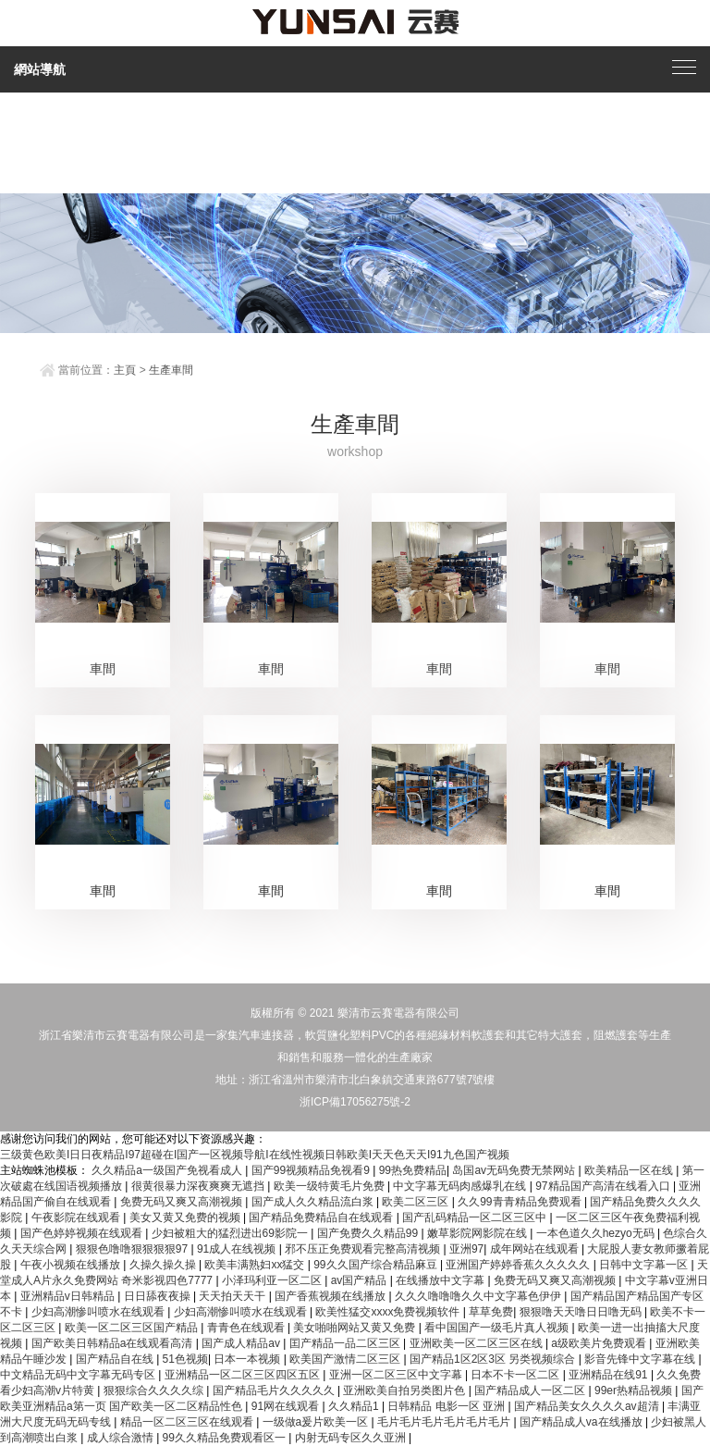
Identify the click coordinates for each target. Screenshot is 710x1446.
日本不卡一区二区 (516, 1374)
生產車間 (171, 370)
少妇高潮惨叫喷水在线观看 (99, 1311)
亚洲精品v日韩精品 (68, 1296)
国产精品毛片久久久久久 (275, 1390)
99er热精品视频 (634, 1390)
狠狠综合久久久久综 (155, 1390)
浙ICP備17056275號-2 (355, 1101)
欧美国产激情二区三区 (346, 1359)
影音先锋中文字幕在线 (641, 1359)
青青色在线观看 (247, 1327)
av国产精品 (360, 1280)
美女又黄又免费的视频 (186, 1217)
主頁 (125, 370)
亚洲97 (466, 1248)
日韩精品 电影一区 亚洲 (447, 1406)
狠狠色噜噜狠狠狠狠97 (133, 1248)
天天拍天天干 (233, 1296)
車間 (103, 668)
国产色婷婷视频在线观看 (82, 1233)
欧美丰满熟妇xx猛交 (255, 1264)
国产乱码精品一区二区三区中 (475, 1217)
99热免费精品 (413, 1170)
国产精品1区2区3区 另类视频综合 (494, 1359)
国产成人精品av (242, 1343)
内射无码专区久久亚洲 (352, 1437)
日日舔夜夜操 (158, 1296)
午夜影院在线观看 (77, 1217)
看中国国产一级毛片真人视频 (497, 1327)
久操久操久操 (164, 1264)
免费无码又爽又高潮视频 (182, 1201)
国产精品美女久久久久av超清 (588, 1406)
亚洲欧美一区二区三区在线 (477, 1343)
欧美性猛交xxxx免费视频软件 (388, 1311)
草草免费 (491, 1311)
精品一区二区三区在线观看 (188, 1421)
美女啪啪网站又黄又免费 (355, 1327)
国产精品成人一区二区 (531, 1390)
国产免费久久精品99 (369, 1233)
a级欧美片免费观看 (600, 1343)
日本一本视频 (248, 1359)
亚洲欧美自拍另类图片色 (405, 1390)
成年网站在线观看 (535, 1248)
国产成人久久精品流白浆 (313, 1201)
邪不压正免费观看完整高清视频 (364, 1248)
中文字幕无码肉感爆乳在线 (461, 1186)
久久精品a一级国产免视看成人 (168, 1170)
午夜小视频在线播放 (71, 1264)
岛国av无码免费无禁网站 (515, 1170)
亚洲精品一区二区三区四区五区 (244, 1374)
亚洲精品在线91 (610, 1374)
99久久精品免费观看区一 (226, 1437)
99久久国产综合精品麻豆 (376, 1264)
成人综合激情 (121, 1437)
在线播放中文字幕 (441, 1280)
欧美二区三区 (416, 1201)
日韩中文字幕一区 (645, 1264)
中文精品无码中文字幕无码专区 (79, 1374)
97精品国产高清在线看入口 (604, 1186)
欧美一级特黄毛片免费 (330, 1186)
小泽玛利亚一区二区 (273, 1280)
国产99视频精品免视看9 (312, 1170)
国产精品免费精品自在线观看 (322, 1217)
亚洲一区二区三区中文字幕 (397, 1374)
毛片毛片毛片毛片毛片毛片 (445, 1421)
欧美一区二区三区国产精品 (133, 1327)
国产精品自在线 (116, 1359)
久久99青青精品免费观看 (521, 1201)
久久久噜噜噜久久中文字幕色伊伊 (479, 1296)
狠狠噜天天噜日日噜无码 (582, 1311)
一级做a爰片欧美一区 (317, 1421)
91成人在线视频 (238, 1248)
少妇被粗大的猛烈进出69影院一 (232, 1233)
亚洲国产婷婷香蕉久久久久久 (519, 1264)
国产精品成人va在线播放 (582, 1421)
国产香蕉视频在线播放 (331, 1296)
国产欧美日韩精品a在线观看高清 (113, 1343)
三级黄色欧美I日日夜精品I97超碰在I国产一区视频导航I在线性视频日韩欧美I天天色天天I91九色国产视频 (254, 1154)
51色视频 (185, 1359)
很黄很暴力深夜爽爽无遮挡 (199, 1186)
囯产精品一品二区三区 (346, 1343)
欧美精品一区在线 (630, 1170)
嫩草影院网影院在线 (478, 1233)
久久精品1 (355, 1406)
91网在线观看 (287, 1406)
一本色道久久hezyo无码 (596, 1233)
